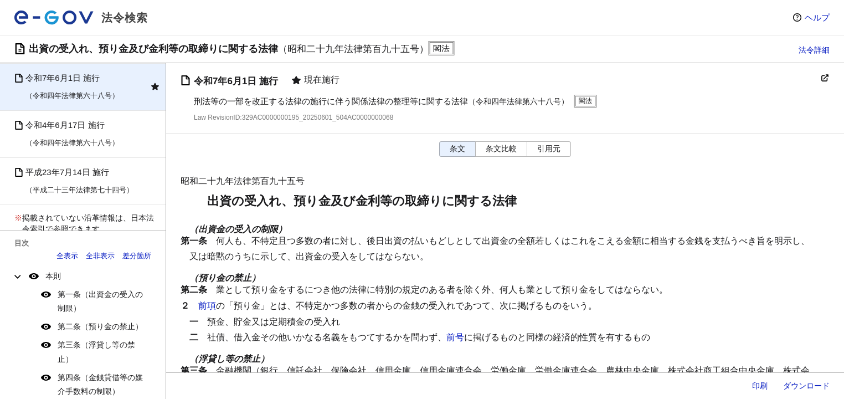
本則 (53, 276)
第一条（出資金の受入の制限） (100, 301)
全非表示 (100, 256)
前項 (207, 305)
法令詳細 (814, 49)
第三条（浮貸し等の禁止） (96, 351)
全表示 (67, 256)
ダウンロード (806, 385)
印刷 (760, 385)
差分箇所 (136, 256)
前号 (455, 337)
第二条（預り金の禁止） (100, 326)
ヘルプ (817, 17)
